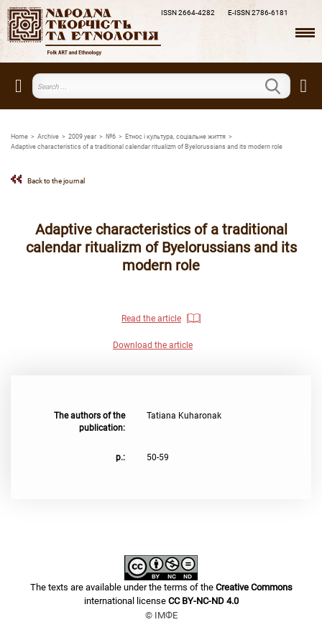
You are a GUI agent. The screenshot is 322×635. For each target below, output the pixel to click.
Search (281, 86)
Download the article (153, 345)
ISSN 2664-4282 (188, 13)
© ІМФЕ (161, 615)
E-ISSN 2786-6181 (258, 13)
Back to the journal (56, 181)
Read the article (151, 319)
